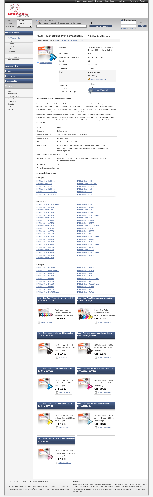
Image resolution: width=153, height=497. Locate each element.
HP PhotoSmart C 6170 (45, 220)
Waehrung (10, 26)
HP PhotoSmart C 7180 (45, 242)
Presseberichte (110, 1)
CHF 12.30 (100, 353)
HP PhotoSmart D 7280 (45, 284)
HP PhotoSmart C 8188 (45, 258)
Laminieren (10, 76)
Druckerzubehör (12, 33)
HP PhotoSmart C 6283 (45, 234)
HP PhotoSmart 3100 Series (46, 181)
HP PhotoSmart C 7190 (45, 244)
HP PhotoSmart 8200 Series (46, 194)
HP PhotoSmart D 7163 (45, 276)
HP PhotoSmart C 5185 (45, 212)
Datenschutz (12, 94)
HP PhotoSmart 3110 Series (86, 184)
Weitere (12, 51)
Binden (8, 71)
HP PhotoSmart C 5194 (45, 215)
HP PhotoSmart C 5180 (85, 210)
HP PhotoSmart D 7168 (85, 276)
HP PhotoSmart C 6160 (85, 218)
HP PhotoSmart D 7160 (85, 273)
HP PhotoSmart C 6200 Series (87, 226)
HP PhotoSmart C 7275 (85, 247)
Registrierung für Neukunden (92, 1)
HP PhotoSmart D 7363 (85, 289)
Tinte (56, 40)
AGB (9, 106)
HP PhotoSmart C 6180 (45, 223)
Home (77, 1)
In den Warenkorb (101, 90)
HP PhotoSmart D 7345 (45, 287)
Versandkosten (13, 96)
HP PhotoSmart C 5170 (85, 207)
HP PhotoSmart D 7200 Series (87, 279)
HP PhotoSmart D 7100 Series (47, 271)
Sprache (9, 23)
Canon (11, 44)
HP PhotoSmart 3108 (84, 181)
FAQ (9, 91)
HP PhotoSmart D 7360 (45, 289)
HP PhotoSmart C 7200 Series (87, 244)
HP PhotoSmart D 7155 (45, 273)
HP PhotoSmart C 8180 (45, 255)
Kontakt (142, 1)
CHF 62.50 (60, 318)
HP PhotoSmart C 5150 (45, 207)
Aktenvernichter (12, 66)
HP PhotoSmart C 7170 (85, 239)
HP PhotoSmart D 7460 (85, 292)
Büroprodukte (11, 81)
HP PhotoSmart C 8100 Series (87, 252)
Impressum (12, 101)
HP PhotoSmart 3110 (44, 184)
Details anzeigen (47, 322)
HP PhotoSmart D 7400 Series (47, 292)
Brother (12, 41)
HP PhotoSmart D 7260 (45, 281)
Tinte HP (63, 40)
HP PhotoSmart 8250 (84, 194)
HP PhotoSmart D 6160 (85, 268)
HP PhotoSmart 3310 (84, 192)
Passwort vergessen (128, 28)
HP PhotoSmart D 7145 (85, 271)
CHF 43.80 (100, 318)
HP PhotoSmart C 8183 (85, 255)
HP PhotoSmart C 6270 (45, 231)
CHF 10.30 (60, 389)
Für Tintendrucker (14, 38)
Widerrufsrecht (13, 99)
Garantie (11, 104)
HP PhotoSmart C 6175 (85, 220)
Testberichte (122, 1)
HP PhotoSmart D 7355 (85, 287)
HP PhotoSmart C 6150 (45, 218)
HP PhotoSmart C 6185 (85, 223)
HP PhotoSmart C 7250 (45, 247)
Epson (11, 46)
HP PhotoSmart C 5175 (45, 210)
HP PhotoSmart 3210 (84, 189)
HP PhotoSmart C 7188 (85, 242)
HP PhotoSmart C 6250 (85, 228)
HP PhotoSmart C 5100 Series (47, 204)
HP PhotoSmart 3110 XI (85, 186)
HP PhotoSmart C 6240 (45, 228)
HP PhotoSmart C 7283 (85, 250)
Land (8, 20)
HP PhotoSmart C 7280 (45, 250)
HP (10, 49)
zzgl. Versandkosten (98, 79)
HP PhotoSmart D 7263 (85, 281)
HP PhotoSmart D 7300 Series (87, 284)
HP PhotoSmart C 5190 (85, 212)
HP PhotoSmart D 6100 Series (47, 268)
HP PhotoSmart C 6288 (45, 236)
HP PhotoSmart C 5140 (85, 204)
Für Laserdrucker (14, 57)
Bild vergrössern (46, 63)
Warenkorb (134, 1)
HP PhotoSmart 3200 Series (46, 189)
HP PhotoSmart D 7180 (45, 279)
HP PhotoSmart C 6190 (45, 226)
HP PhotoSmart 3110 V (45, 186)
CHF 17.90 (60, 353)
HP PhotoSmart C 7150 (45, 239)
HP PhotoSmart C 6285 (85, 234)
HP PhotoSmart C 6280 (85, 231)
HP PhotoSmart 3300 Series (46, 192)
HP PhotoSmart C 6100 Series (87, 215)
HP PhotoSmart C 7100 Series (87, 236)
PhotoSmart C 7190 (75, 40)
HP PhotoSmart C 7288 (45, 252)
